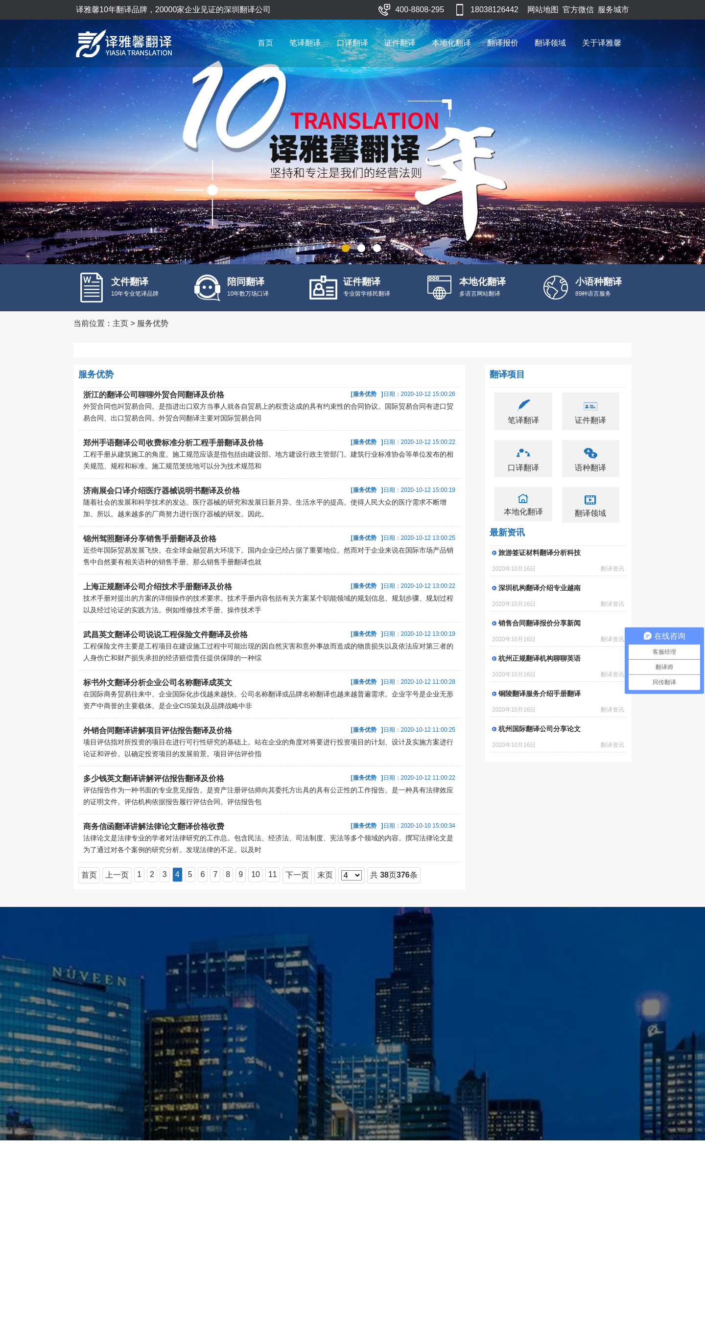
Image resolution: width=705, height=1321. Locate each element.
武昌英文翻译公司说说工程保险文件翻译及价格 (165, 634)
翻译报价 (502, 43)
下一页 (297, 875)
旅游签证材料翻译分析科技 (539, 552)
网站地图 (543, 9)
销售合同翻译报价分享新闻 (539, 623)
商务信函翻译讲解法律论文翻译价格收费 (153, 826)
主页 (120, 323)
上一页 (117, 875)
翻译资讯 (612, 568)
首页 (265, 43)
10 (255, 874)
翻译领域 (550, 43)
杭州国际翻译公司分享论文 (539, 729)
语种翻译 (590, 468)
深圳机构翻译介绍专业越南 (539, 588)
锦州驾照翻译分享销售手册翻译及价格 (149, 538)
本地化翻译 (451, 43)
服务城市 (613, 9)
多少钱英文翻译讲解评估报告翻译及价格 (153, 778)
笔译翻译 (305, 43)
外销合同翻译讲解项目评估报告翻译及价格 (157, 730)
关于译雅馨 (601, 43)
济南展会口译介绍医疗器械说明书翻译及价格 (161, 491)
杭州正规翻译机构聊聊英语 (539, 658)
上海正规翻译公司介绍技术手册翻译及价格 (157, 586)
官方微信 (578, 9)
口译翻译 (352, 43)
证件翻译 (400, 43)
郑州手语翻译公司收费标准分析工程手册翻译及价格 (173, 443)
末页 (325, 875)
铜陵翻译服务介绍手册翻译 (539, 693)
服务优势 (152, 323)
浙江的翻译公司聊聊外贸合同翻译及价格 (153, 395)
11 (272, 874)
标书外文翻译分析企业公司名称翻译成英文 (157, 682)
